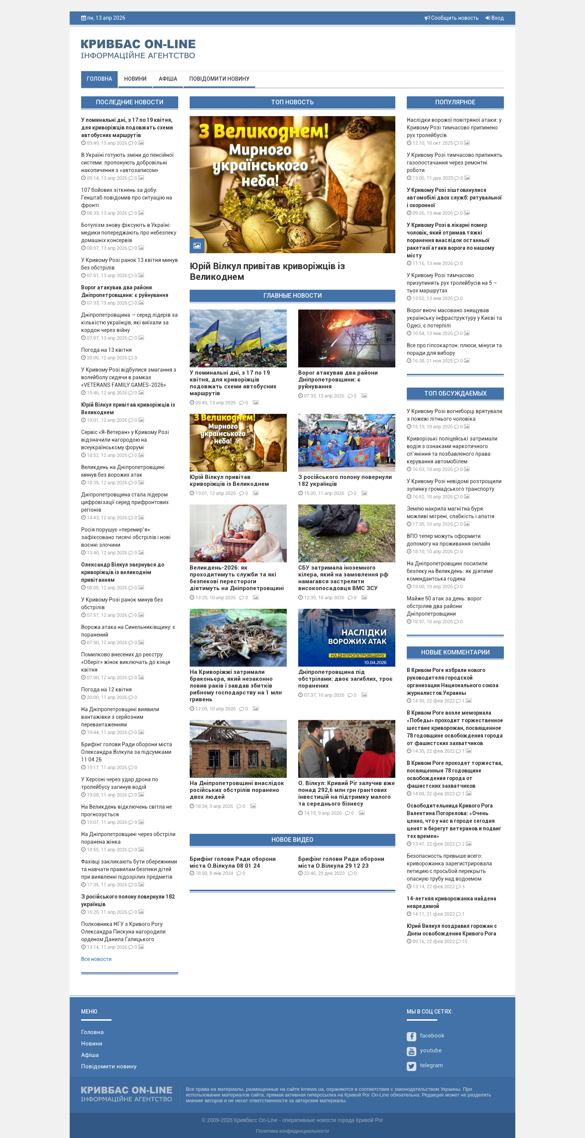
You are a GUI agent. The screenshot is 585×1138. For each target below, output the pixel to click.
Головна (99, 79)
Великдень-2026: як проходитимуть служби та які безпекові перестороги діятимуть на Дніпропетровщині (237, 578)
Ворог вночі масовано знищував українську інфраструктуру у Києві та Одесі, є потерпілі (454, 318)
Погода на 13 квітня (106, 350)
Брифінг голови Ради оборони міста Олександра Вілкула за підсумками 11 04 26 (126, 752)
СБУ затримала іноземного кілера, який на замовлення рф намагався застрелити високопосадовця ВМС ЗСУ (343, 578)
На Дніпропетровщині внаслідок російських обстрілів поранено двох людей (237, 790)
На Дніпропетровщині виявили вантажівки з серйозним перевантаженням (120, 717)
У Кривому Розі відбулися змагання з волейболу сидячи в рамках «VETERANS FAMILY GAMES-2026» (128, 377)
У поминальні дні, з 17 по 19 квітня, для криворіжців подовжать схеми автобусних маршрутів (127, 127)
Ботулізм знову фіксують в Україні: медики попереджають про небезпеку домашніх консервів (128, 232)
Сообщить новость (452, 18)
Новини (135, 79)
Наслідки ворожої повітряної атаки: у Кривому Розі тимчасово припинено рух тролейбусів (454, 127)
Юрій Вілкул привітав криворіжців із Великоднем (229, 480)
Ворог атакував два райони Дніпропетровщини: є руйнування (338, 379)
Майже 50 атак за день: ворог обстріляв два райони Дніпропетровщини (444, 606)
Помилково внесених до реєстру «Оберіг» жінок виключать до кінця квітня (125, 662)
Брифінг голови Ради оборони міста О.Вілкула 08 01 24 (233, 862)
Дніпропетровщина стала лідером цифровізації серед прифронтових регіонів (125, 502)
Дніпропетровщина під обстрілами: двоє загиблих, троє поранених (345, 679)
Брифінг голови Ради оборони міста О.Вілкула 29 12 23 (341, 862)
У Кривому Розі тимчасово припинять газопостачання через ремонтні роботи (454, 162)
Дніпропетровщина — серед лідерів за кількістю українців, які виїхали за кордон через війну (129, 322)
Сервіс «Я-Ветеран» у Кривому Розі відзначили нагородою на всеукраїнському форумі (125, 439)
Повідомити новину (219, 79)
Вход (495, 18)
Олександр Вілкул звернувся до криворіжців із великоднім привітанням (122, 572)
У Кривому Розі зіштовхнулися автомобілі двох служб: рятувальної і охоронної (454, 197)
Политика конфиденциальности (292, 1131)
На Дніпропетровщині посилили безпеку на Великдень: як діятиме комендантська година (450, 571)
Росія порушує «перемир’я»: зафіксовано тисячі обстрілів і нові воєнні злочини (126, 537)
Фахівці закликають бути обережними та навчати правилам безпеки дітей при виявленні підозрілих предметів (129, 869)
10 (461, 941)
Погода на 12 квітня (106, 689)
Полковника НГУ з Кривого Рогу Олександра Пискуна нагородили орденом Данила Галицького (123, 931)
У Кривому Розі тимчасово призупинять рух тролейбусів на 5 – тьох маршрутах (452, 283)
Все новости (96, 959)
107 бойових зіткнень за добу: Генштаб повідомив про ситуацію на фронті (126, 197)
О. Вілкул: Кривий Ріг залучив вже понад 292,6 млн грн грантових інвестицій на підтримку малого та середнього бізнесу (346, 793)
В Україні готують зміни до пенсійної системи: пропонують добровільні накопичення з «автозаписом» (127, 162)
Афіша (168, 79)
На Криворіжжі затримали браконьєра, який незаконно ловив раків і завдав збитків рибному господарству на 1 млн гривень (236, 686)
